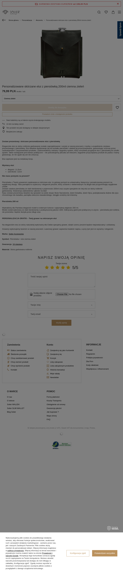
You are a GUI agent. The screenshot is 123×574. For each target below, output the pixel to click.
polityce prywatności (15, 551)
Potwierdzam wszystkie (105, 553)
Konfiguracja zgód (78, 553)
